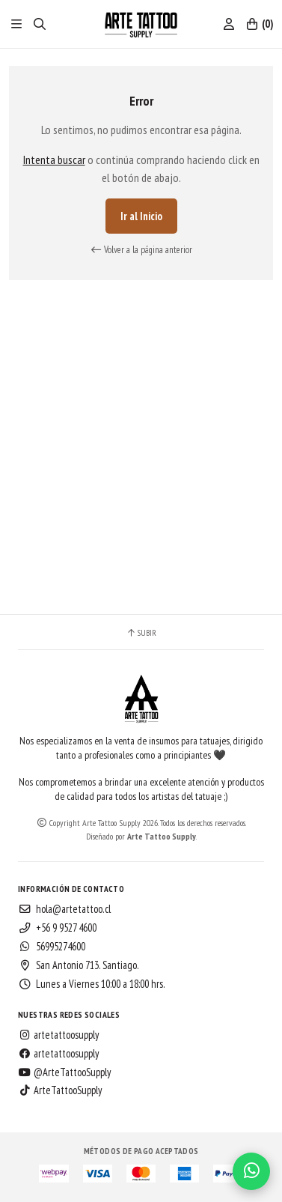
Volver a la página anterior (141, 249)
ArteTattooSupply (60, 1090)
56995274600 (51, 946)
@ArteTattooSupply (64, 1072)
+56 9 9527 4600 (57, 928)
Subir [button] (141, 633)
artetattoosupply (58, 1035)
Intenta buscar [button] (54, 159)
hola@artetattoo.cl (64, 909)
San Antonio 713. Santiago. (78, 965)
